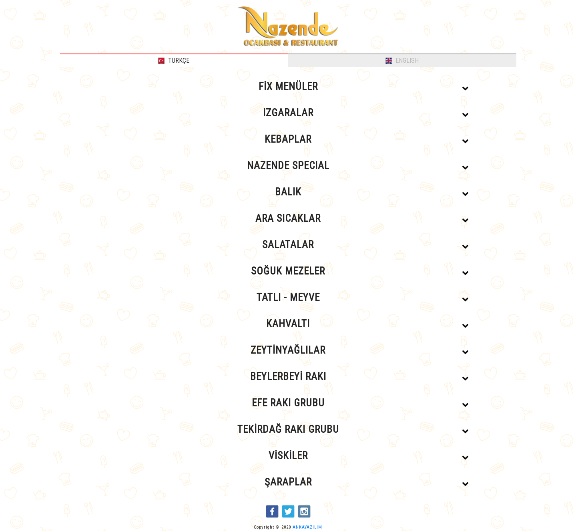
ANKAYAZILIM (307, 527)
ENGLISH (402, 60)
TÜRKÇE (173, 60)
